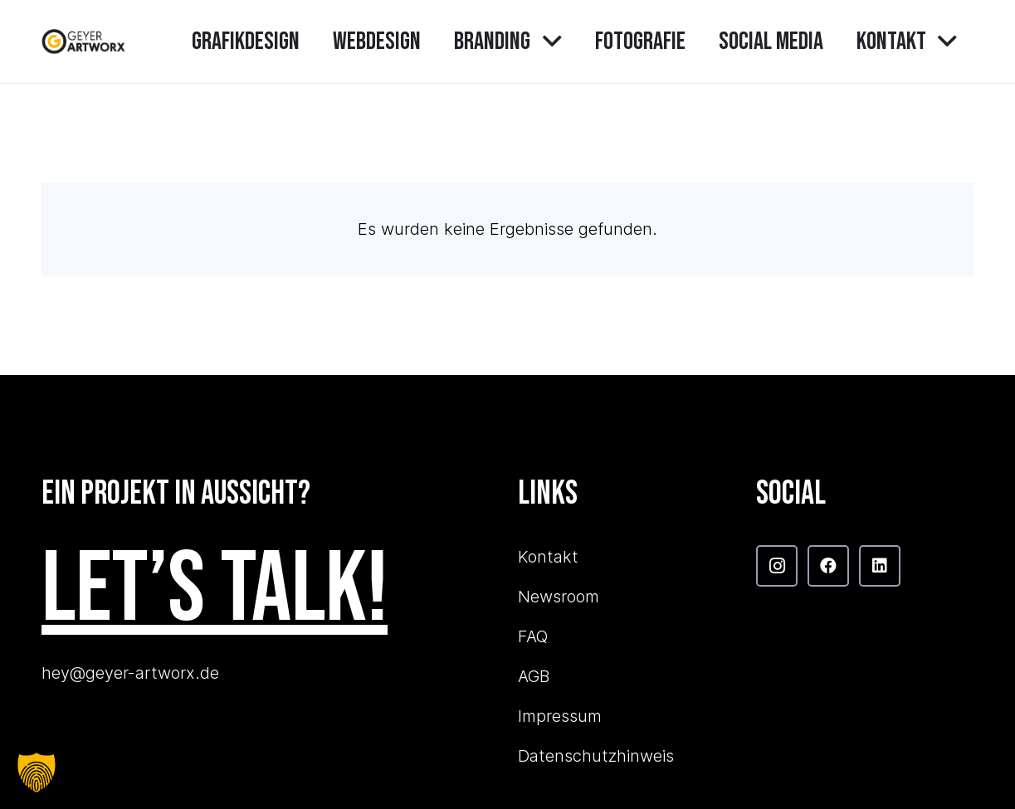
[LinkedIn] (879, 566)
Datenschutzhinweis (596, 756)
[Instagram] (777, 566)
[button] (545, 41)
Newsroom (558, 597)
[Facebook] (828, 566)
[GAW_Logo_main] (83, 41)
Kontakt (548, 557)
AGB (533, 676)
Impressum (560, 716)
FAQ (533, 636)
